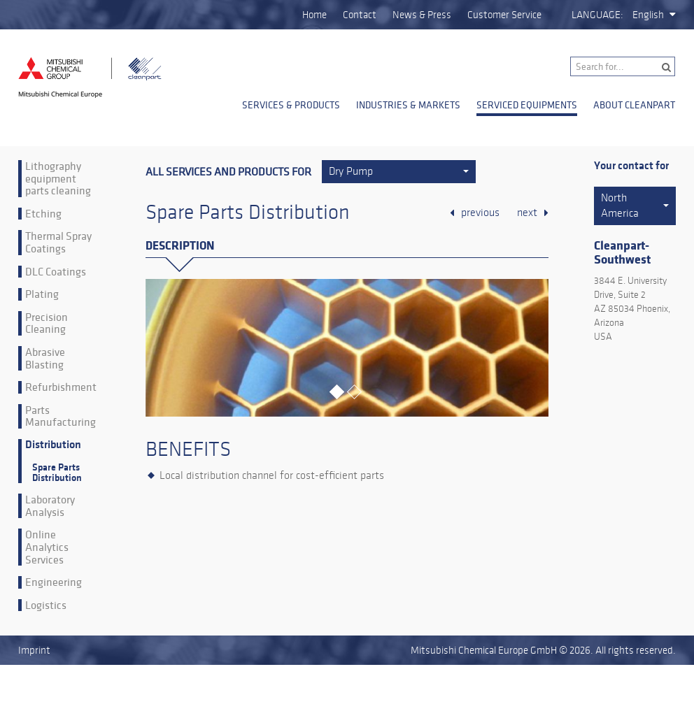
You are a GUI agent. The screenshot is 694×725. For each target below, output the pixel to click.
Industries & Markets (408, 105)
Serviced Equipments (526, 105)
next (527, 212)
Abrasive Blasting (45, 358)
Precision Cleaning (46, 323)
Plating (42, 294)
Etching (43, 214)
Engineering (53, 582)
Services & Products (291, 105)
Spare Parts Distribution (57, 472)
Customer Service (504, 14)
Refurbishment (61, 387)
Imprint (34, 650)
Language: (597, 14)
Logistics (45, 605)
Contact (359, 14)
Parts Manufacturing (60, 416)
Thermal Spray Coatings (58, 242)
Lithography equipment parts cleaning (58, 178)
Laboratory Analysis (50, 506)
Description (180, 245)
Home (314, 14)
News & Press (421, 14)
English (648, 14)
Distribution (53, 445)
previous (480, 212)
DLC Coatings (55, 272)
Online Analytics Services (47, 547)
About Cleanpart (634, 105)
